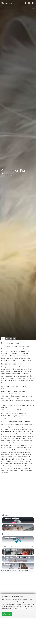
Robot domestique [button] (11, 550)
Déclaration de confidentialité (23, 609)
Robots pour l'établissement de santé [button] (16, 558)
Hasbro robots (9, 538)
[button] (32, 3)
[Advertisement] (18, 494)
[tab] (3, 338)
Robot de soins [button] (9, 564)
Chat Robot (8, 526)
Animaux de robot (11, 519)
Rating (32, 8)
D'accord (6, 614)
